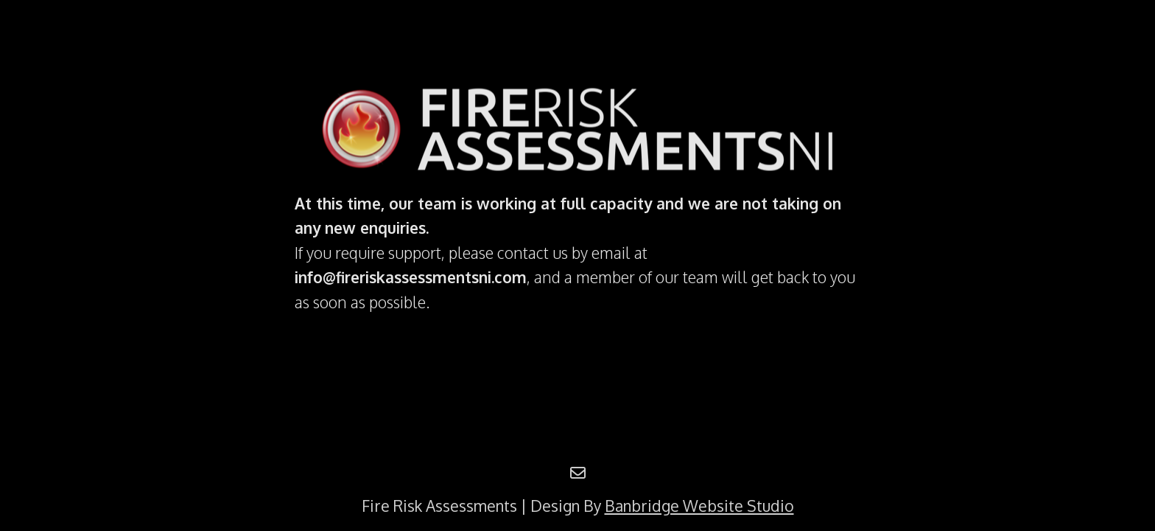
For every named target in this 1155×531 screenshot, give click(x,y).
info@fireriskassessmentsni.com (411, 277)
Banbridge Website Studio (699, 506)
